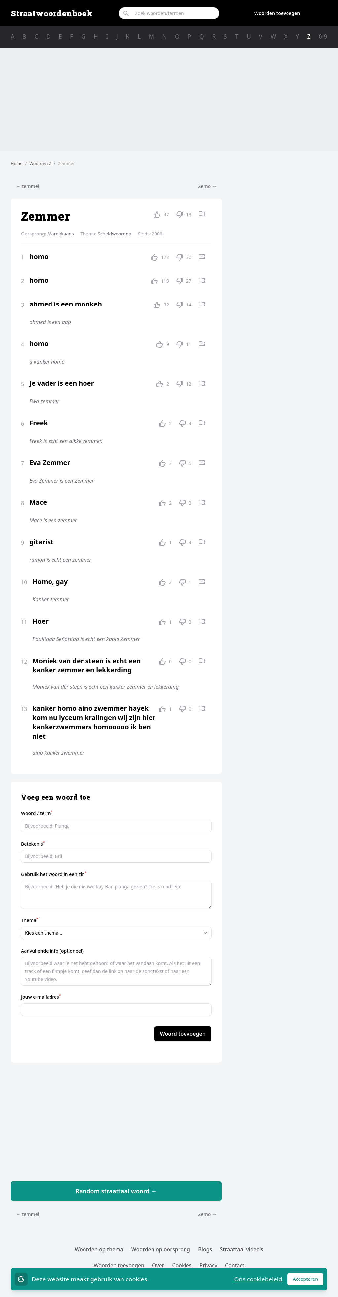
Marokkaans (60, 234)
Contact (234, 1265)
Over (158, 1265)
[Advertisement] (169, 99)
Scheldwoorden (114, 234)
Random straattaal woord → (116, 1191)
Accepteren (308, 1280)
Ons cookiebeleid (258, 1279)
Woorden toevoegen (277, 13)
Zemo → (207, 186)
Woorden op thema (99, 1249)
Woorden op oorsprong (160, 1249)
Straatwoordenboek (51, 13)
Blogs (205, 1249)
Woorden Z (40, 163)
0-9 (323, 36)
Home (16, 163)
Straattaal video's (241, 1249)
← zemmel (27, 186)
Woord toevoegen (183, 1033)
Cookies (182, 1265)
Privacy (208, 1265)
